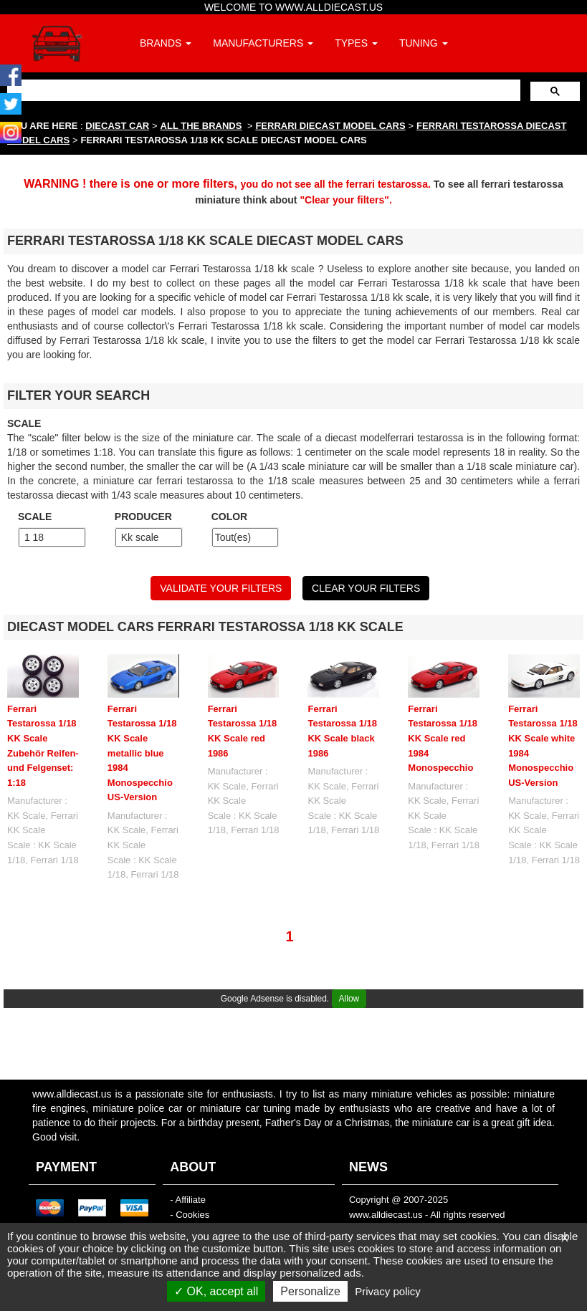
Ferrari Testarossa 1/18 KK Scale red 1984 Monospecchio (442, 738)
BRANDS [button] (165, 43)
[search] (262, 90)
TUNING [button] (423, 43)
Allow (349, 999)
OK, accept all (216, 1291)
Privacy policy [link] (388, 1291)
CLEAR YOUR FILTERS (366, 588)
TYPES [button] (356, 43)
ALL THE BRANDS (201, 125)
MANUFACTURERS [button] (263, 43)
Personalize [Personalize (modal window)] (310, 1291)
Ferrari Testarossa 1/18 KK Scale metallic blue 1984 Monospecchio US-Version (142, 752)
